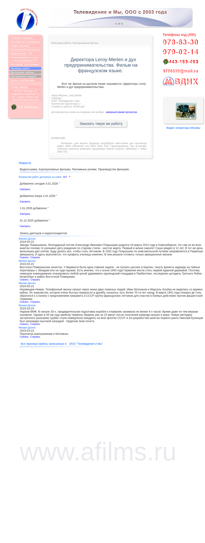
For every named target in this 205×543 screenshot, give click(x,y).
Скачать (24, 257)
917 (65, 177)
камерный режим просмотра (121, 112)
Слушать (35, 257)
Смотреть (25, 189)
